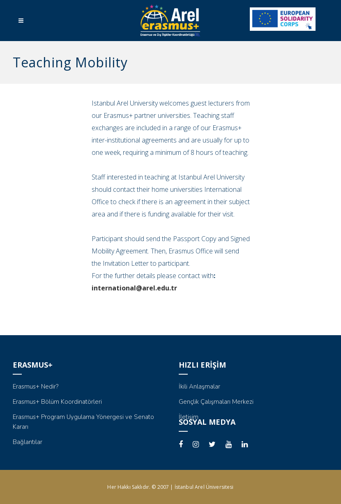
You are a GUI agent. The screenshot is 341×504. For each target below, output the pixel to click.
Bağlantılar (27, 442)
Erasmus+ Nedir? (35, 386)
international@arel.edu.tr (134, 287)
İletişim (188, 417)
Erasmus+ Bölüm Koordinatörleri (57, 402)
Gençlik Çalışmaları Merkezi (216, 402)
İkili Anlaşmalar (199, 386)
